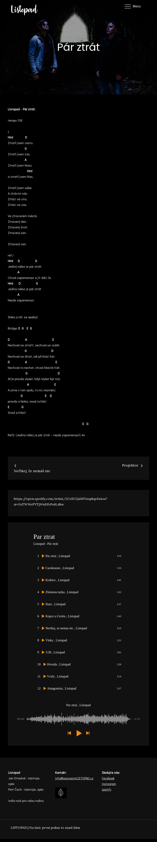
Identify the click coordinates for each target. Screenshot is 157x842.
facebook (108, 778)
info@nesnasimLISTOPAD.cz (74, 778)
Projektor (132, 465)
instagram (109, 784)
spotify (106, 789)
